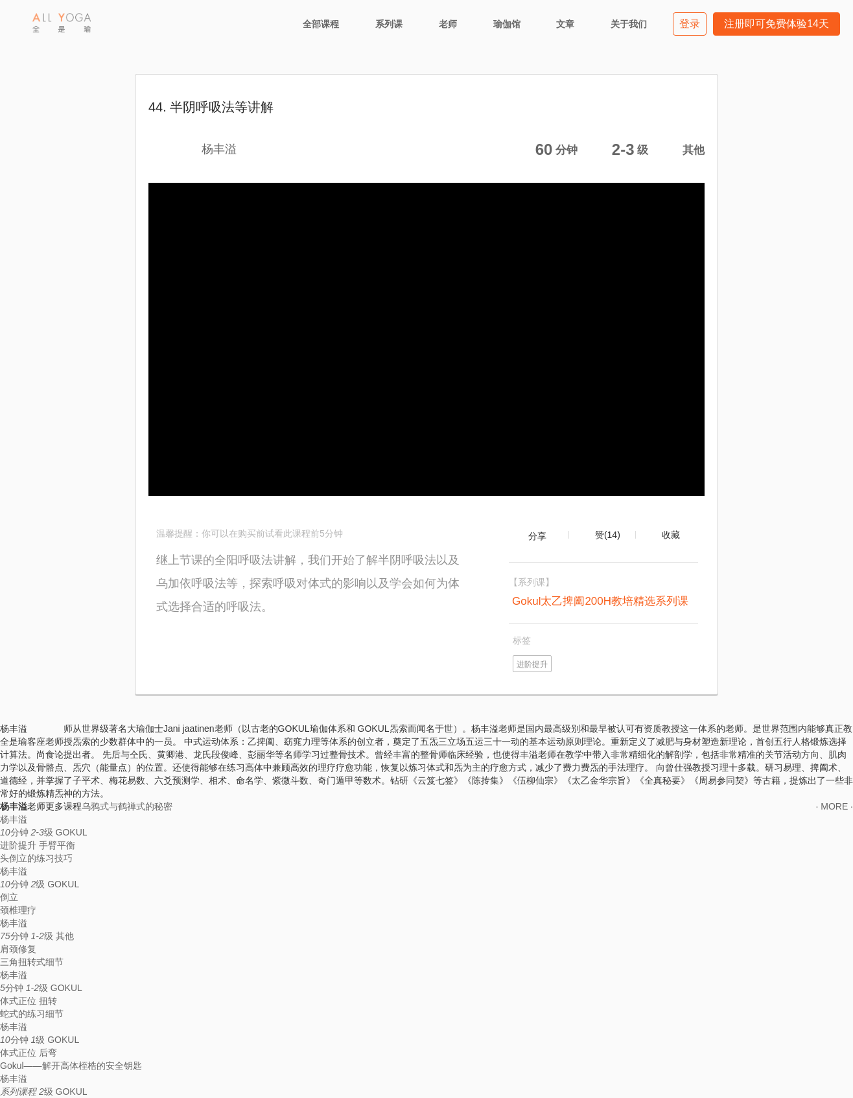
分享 (537, 536)
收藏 (671, 535)
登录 (689, 23)
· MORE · (834, 806)
